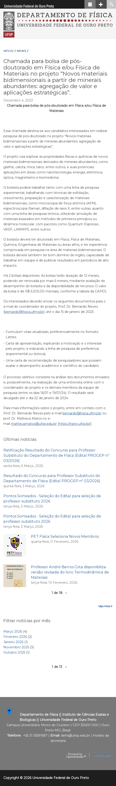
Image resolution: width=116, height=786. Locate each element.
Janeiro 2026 (13, 642)
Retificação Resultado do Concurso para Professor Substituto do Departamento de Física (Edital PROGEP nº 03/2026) (56, 455)
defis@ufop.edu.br (75, 735)
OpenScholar (76, 756)
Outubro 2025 (14, 652)
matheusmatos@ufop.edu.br (34, 424)
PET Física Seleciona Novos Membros (65, 536)
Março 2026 (12, 631)
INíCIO (8, 51)
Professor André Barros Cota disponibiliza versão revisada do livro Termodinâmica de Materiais (70, 572)
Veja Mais (104, 606)
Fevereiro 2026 (15, 637)
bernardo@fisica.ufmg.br (24, 312)
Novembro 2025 (16, 647)
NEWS (21, 51)
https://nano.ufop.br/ (75, 424)
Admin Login (102, 755)
